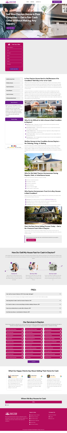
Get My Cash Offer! (14, 69)
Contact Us (38, 1)
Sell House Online (48, 359)
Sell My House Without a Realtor (31, 331)
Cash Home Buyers (10, 337)
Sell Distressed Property (30, 337)
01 (11, 263)
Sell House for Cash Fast (35, 422)
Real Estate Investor (29, 356)
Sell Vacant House (48, 347)
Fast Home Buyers (48, 334)
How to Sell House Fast (49, 350)
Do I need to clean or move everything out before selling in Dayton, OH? (33, 306)
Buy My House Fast (29, 334)
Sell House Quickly (48, 331)
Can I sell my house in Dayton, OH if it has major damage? (33, 296)
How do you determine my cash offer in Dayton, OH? (33, 310)
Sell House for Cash (10, 343)
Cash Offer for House (29, 353)
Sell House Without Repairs (49, 340)
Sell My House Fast (10, 334)
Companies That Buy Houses (50, 356)
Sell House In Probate (49, 199)
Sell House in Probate (29, 343)
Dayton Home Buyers (33, 431)
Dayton (7, 407)
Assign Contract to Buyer (35, 417)
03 (50, 263)
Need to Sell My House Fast (11, 359)
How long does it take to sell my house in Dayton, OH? (33, 302)
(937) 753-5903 (57, 1)
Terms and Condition (34, 426)
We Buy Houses (9, 340)
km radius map (14, 133)
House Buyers (28, 359)
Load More (33, 363)
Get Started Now (31, 240)
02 (30, 263)
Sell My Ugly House (48, 353)
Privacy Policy (33, 424)
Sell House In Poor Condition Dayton (15, 38)
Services (32, 1)
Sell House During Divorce (30, 340)
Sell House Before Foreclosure (31, 350)
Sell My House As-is (10, 347)
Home (27, 1)
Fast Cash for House (34, 420)
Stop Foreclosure (29, 347)
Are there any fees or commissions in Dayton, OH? (33, 314)
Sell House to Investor (34, 418)
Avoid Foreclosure (10, 350)
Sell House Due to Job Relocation (51, 343)
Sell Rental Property (48, 337)
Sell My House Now (10, 356)
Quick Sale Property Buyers (11, 331)
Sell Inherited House (10, 353)
